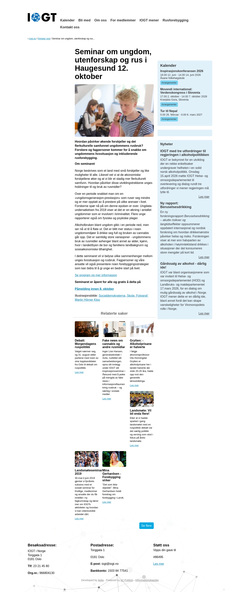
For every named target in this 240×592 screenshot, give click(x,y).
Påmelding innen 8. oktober (94, 288)
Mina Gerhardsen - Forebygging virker (111, 475)
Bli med (84, 20)
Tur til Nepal (168, 111)
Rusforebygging (175, 20)
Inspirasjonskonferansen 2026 (181, 71)
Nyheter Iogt (44, 38)
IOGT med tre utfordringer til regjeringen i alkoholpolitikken (184, 153)
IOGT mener (149, 20)
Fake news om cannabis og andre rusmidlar (113, 344)
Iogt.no (32, 38)
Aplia (101, 580)
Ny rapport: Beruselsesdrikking (175, 205)
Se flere (146, 525)
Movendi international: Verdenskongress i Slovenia (180, 91)
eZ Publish (127, 580)
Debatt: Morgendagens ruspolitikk (85, 344)
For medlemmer (123, 20)
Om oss (100, 20)
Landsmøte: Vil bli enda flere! (140, 412)
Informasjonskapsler (147, 580)
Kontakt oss (70, 27)
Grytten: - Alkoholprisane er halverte (141, 344)
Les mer (79, 372)
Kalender (67, 20)
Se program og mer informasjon (96, 275)
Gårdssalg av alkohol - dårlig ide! (183, 265)
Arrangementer (169, 82)
